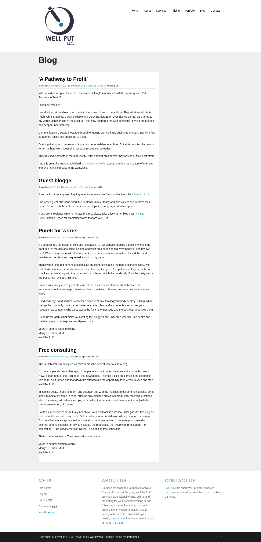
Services (161, 10)
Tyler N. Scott (142, 194)
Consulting (91, 86)
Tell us (168, 487)
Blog (202, 10)
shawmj (74, 86)
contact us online (120, 518)
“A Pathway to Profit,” (94, 163)
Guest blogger (56, 180)
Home (134, 10)
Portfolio (190, 10)
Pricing (176, 10)
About (147, 10)
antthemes (132, 536)
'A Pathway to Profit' (63, 79)
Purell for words (58, 231)
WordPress (96, 536)
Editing (100, 86)
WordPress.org (47, 512)
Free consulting (58, 350)
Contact (215, 10)
